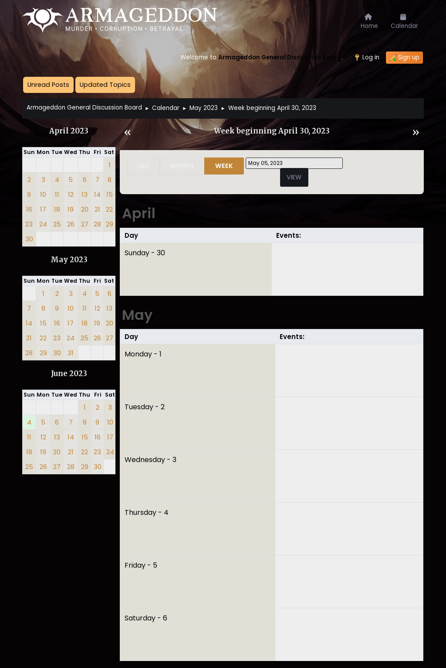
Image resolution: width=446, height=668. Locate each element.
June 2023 (69, 373)
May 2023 (69, 259)
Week (224, 165)
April (138, 213)
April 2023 (68, 131)
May (137, 315)
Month (182, 165)
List (143, 165)
